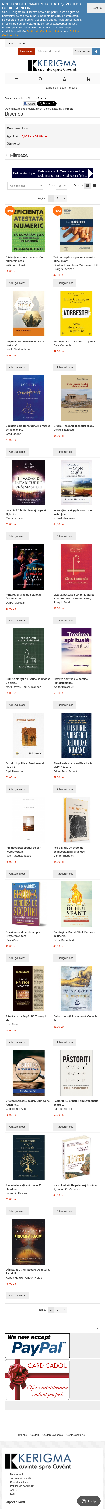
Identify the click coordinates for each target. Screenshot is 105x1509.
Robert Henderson (64, 518)
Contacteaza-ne (75, 1434)
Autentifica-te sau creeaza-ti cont (24, 108)
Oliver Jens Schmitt (65, 771)
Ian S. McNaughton (18, 349)
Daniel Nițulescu (63, 429)
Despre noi (16, 1474)
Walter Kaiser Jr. (63, 687)
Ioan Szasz (13, 1024)
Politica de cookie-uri (22, 1486)
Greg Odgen (13, 433)
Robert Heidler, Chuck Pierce (24, 1277)
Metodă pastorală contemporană (73, 594)
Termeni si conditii (20, 1478)
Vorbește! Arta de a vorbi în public (74, 341)
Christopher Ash (16, 1108)
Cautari (34, 1434)
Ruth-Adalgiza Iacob (18, 855)
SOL (12, 1493)
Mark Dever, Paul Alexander (23, 687)
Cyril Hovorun (14, 771)
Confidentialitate (19, 1482)
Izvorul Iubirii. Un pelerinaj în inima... (76, 1185)
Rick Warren (13, 940)
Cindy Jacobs (14, 518)
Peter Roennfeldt (64, 940)
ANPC (13, 1490)
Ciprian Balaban (63, 855)
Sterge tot (13, 143)
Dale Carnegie (62, 345)
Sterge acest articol (9, 136)
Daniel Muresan (15, 602)
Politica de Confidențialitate (43, 31)
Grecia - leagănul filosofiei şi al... (73, 425)
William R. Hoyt (15, 265)
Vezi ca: (79, 185)
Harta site (21, 1434)
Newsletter (26, 51)
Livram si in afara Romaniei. (62, 87)
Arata (52, 185)
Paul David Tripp (63, 1108)
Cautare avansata (52, 1434)
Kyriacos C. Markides (66, 1189)
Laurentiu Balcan (16, 1193)
